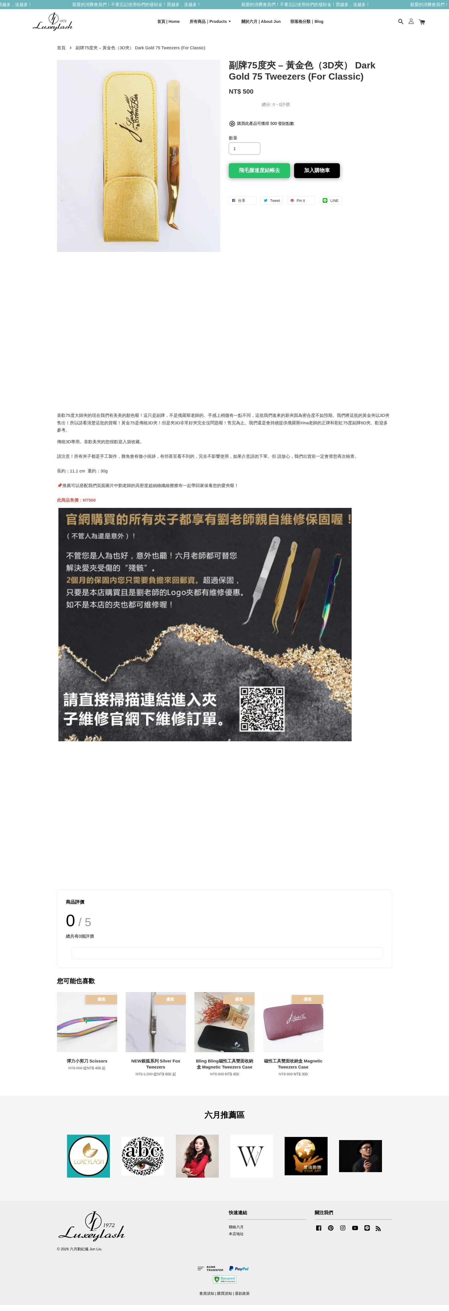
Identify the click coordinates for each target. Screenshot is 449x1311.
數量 (233, 143)
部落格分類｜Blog (306, 23)
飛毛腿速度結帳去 (259, 176)
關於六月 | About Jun (261, 23)
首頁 (61, 53)
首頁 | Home (168, 23)
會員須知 (206, 1299)
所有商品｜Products (211, 23)
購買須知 (224, 1299)
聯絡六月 (236, 1233)
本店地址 (236, 1240)
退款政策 (242, 1299)
